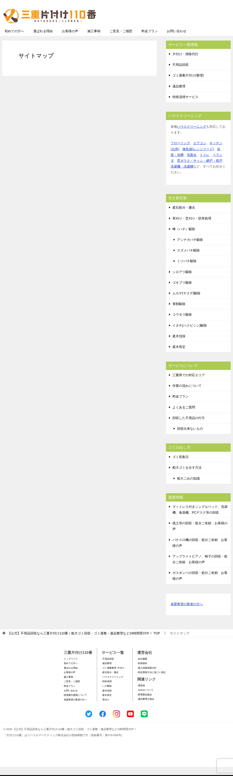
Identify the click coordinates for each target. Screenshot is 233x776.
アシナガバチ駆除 (190, 249)
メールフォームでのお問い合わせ (188, 27)
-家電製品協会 (144, 703)
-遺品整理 (107, 672)
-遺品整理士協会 (145, 708)
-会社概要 (142, 668)
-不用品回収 (108, 668)
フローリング (180, 152)
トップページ (71, 668)
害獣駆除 (178, 313)
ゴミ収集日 (180, 466)
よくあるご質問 (183, 416)
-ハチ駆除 (107, 695)
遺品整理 (178, 95)
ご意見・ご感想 (121, 40)
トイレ (204, 164)
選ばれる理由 (43, 40)
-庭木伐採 (107, 699)
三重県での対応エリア (188, 384)
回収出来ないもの (190, 437)
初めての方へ (14, 40)
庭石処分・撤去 (183, 216)
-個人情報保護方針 (146, 677)
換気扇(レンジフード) (198, 158)
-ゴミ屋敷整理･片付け (113, 677)
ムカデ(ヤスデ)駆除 (186, 302)
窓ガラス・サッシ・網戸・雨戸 (199, 170)
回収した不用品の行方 (188, 427)
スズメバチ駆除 (188, 259)
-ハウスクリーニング (112, 686)
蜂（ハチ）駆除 (183, 238)
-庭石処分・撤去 (110, 681)
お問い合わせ (176, 40)
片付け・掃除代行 (185, 63)
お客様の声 (70, 40)
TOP (84, 642)
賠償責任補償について (75, 704)
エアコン (199, 152)
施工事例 (93, 40)
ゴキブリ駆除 (182, 291)
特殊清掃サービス (185, 106)
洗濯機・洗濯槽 (182, 175)
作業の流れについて (187, 395)
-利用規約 (142, 672)
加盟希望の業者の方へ (187, 613)
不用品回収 (180, 74)
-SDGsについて (145, 699)
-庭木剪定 (107, 704)
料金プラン (149, 40)
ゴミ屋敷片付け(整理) (188, 84)
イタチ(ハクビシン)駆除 (189, 334)
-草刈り (105, 708)
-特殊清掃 (107, 690)
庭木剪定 (178, 356)
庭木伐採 (178, 345)
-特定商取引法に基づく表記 (151, 681)
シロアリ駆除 (182, 281)
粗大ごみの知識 (188, 487)
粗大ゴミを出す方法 (187, 476)
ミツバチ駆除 (186, 270)
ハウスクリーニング (191, 135)
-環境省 (141, 694)
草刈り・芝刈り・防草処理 (191, 227)
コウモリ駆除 (182, 323)
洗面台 (191, 164)
